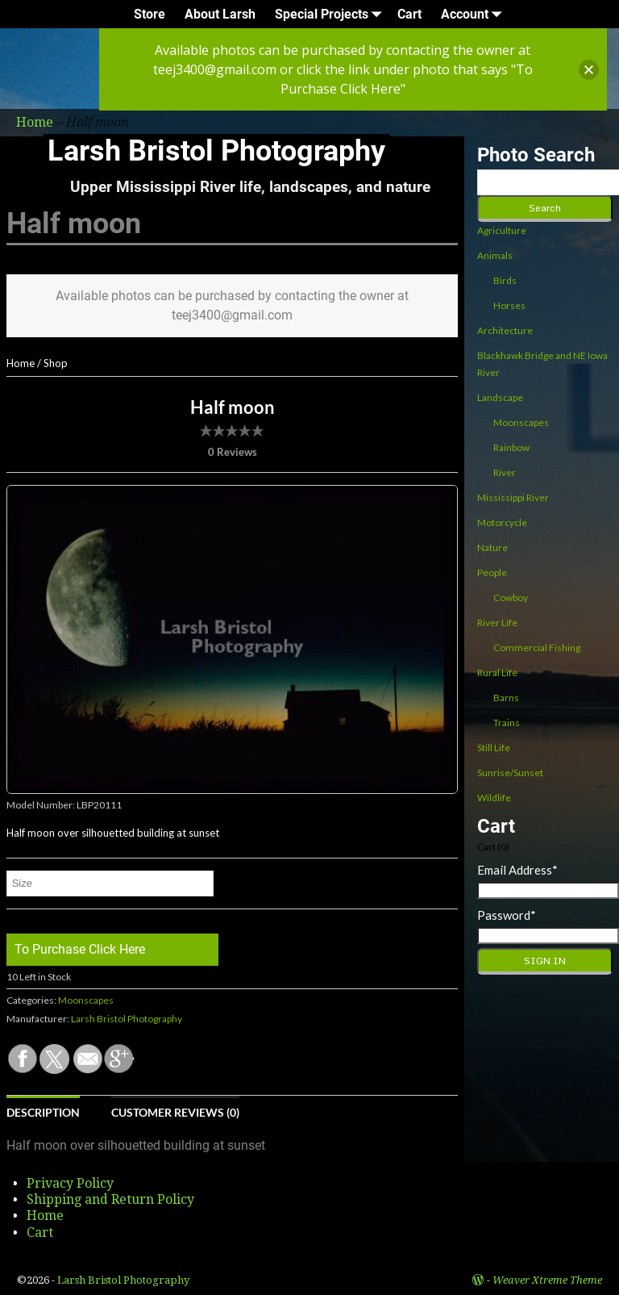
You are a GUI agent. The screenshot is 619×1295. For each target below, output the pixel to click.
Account (474, 14)
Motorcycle (502, 522)
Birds (505, 280)
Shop (56, 363)
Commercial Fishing (536, 647)
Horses (509, 305)
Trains (506, 722)
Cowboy (510, 597)
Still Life (493, 747)
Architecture (505, 330)
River (504, 472)
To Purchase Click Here (80, 949)
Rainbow (511, 447)
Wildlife (494, 798)
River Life (497, 622)
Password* (506, 915)
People (492, 572)
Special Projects (331, 14)
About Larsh (220, 14)
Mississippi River (513, 497)
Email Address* (517, 870)
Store (149, 14)
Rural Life (497, 672)
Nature (492, 547)
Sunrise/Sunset (510, 773)
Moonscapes (86, 1000)
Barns (506, 697)
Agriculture (501, 230)
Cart (409, 14)
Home (20, 363)
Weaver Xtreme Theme (547, 1280)
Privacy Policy (70, 1183)
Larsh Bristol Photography (216, 151)
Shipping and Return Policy (110, 1199)
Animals (495, 255)
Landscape (500, 397)
